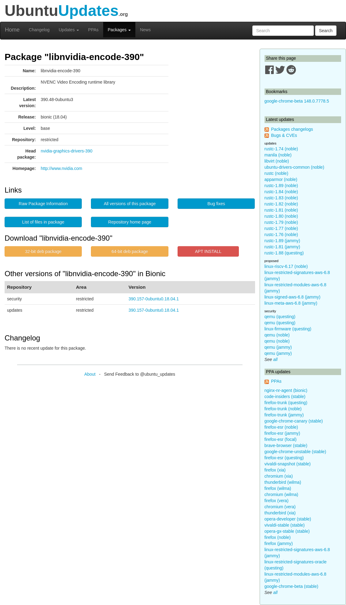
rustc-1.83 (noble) (281, 197)
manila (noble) (278, 154)
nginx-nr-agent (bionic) (286, 390)
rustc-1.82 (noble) (281, 203)
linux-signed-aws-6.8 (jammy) (293, 297)
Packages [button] (119, 29)
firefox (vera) (277, 500)
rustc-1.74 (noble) (281, 148)
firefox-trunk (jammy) (284, 414)
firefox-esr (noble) (281, 427)
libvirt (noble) (277, 161)
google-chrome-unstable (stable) (295, 451)
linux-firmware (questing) (288, 328)
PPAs (93, 29)
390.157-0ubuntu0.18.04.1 (154, 298)
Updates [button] (69, 29)
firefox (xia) (275, 470)
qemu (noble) (277, 335)
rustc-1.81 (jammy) (282, 246)
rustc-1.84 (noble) (281, 191)
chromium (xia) (279, 476)
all (275, 359)
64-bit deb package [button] (129, 251)
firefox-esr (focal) (281, 439)
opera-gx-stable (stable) (287, 531)
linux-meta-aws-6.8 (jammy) (291, 303)
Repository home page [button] (129, 222)
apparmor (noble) (281, 179)
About (90, 374)
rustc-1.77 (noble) (281, 228)
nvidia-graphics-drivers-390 (66, 150)
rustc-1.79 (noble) (281, 222)
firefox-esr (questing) (284, 457)
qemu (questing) (280, 316)
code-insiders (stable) (285, 396)
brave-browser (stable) (286, 445)
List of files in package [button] (43, 222)
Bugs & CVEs (284, 135)
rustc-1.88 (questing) (284, 252)
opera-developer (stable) (288, 519)
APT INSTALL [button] (208, 251)
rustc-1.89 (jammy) (282, 240)
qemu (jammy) (278, 347)
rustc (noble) (276, 173)
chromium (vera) (280, 506)
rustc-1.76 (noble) (281, 234)
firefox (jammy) (279, 543)
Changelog (39, 29)
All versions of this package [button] (130, 203)
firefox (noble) (278, 537)
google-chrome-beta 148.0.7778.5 (297, 101)
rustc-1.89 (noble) (281, 185)
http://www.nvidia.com (61, 168)
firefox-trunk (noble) (283, 408)
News (145, 29)
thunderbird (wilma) (283, 482)
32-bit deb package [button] (43, 251)
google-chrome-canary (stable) (294, 421)
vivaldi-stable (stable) (285, 525)
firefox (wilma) (278, 488)
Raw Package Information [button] (43, 203)
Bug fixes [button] (216, 203)
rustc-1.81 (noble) (281, 210)
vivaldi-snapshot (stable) (288, 463)
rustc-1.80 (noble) (281, 216)
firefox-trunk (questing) (286, 402)
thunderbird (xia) (280, 512)
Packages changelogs (292, 129)
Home (12, 30)
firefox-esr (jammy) (282, 433)
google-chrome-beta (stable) (291, 586)
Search (326, 30)
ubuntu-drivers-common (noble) (294, 167)
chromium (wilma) (281, 494)
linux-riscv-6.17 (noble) (286, 266)
